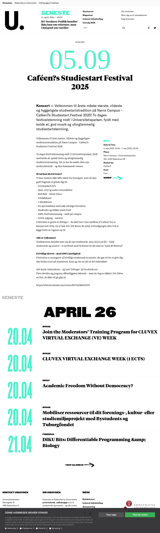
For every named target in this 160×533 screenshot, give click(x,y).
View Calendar (74, 465)
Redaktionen (88, 499)
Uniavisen (7, 3)
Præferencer (28, 528)
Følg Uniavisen (127, 19)
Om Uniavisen (127, 11)
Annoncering (88, 506)
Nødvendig (12, 528)
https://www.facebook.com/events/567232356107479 (63, 285)
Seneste (55, 13)
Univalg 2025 (89, 22)
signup (108, 178)
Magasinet (88, 15)
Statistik (43, 528)
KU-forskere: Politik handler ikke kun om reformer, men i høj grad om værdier (59, 24)
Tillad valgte (111, 515)
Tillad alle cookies (140, 515)
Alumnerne (88, 11)
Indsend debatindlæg (93, 19)
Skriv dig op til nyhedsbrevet (134, 15)
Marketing (57, 528)
